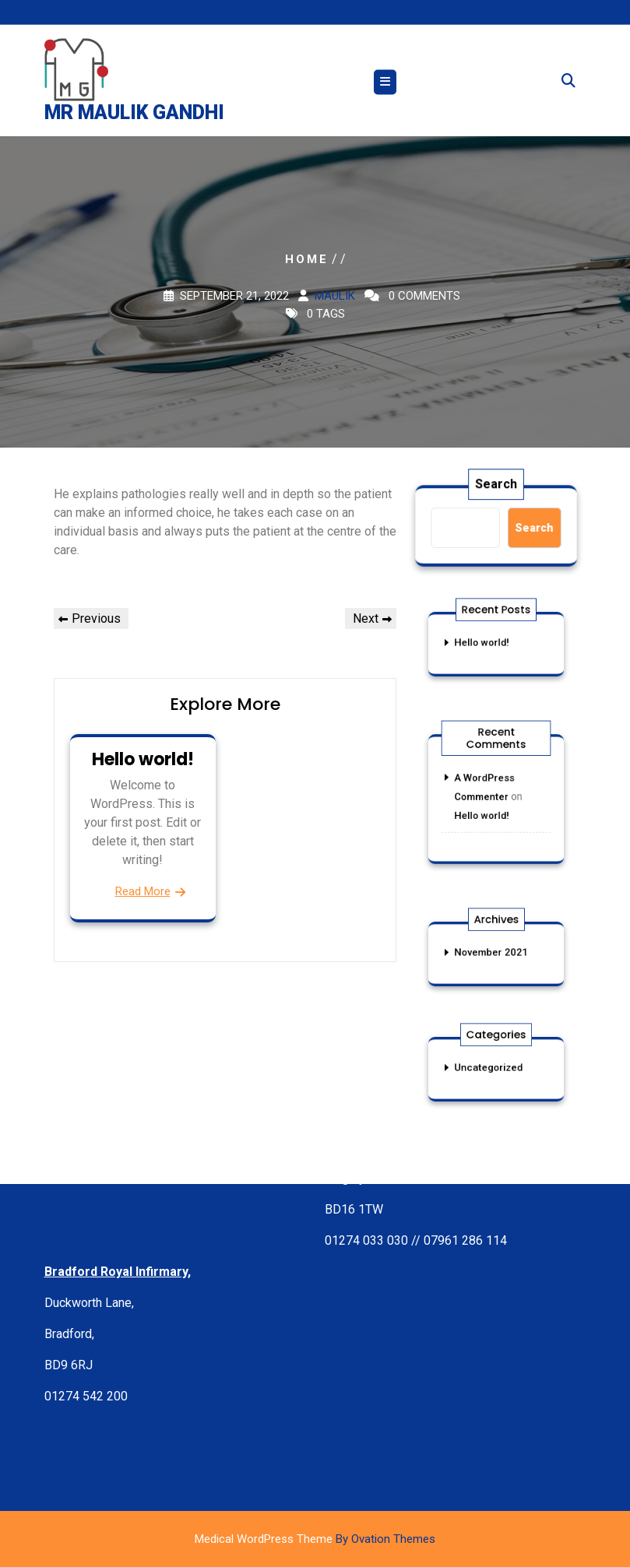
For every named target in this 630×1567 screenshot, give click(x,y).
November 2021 (492, 952)
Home (307, 259)
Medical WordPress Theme (315, 1539)
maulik (335, 296)
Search (495, 485)
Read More (143, 891)
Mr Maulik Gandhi (134, 116)
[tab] (385, 84)
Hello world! (143, 759)
